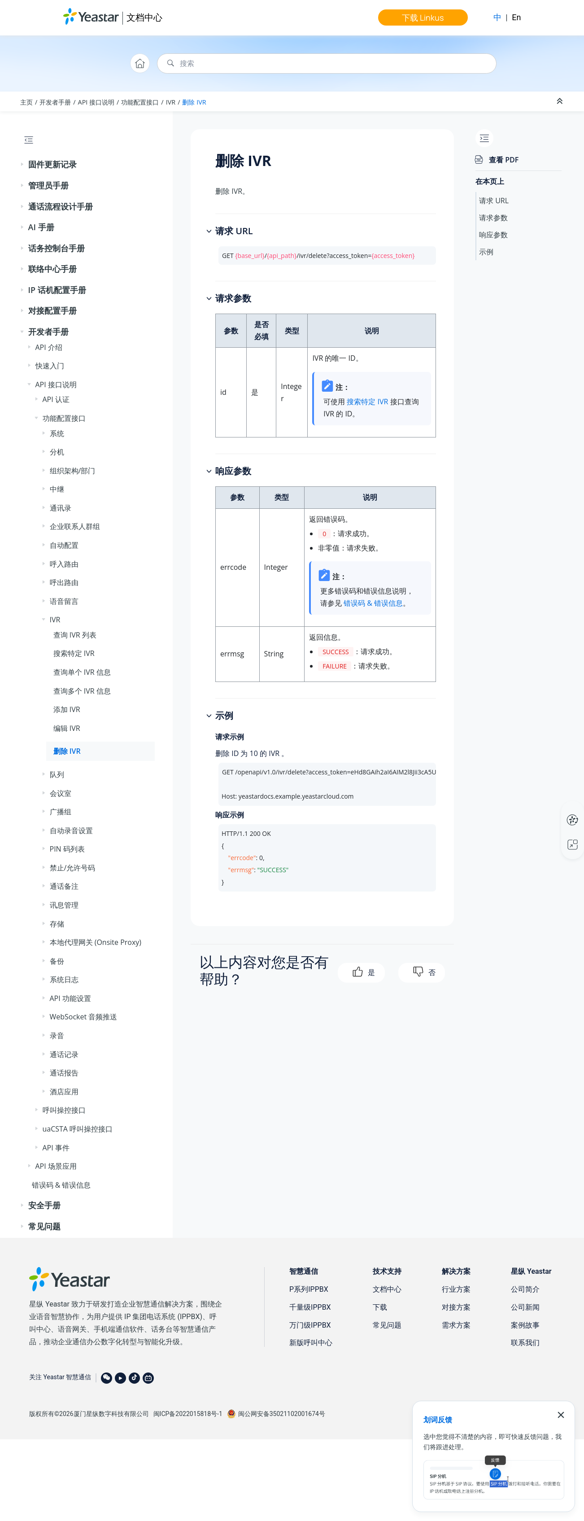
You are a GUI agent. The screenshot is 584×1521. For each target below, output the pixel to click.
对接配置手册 (52, 310)
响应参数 (493, 235)
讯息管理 (64, 905)
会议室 (60, 793)
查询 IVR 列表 (74, 635)
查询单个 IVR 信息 (82, 672)
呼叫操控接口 (64, 1110)
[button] (22, 165)
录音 (57, 1035)
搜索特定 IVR (74, 653)
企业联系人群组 (75, 526)
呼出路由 (64, 582)
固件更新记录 (52, 164)
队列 (57, 774)
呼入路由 (64, 564)
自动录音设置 (71, 830)
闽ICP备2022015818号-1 (187, 1413)
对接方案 (456, 1307)
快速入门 (49, 366)
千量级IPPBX (310, 1307)
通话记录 (64, 1054)
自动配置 (64, 545)
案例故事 (525, 1325)
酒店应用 (64, 1092)
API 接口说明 (96, 102)
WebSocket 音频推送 (84, 1017)
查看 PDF (504, 160)
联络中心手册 (52, 268)
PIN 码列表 (67, 849)
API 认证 (56, 399)
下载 (380, 1307)
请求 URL (494, 200)
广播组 (60, 812)
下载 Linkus (423, 17)
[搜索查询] (327, 63)
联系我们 (525, 1342)
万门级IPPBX (310, 1325)
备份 (57, 961)
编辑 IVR (66, 728)
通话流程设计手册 (60, 206)
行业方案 (456, 1289)
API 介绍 (48, 347)
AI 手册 (41, 227)
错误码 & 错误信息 (61, 1185)
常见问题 (44, 1226)
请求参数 (493, 218)
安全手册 (44, 1205)
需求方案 (456, 1325)
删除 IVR (194, 102)
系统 (57, 433)
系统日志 (64, 979)
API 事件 (56, 1148)
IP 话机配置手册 (57, 289)
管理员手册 (48, 185)
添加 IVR (66, 709)
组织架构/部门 (73, 471)
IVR (170, 102)
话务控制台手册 (56, 248)
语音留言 (64, 601)
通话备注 (64, 886)
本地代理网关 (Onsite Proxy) (96, 942)
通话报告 (64, 1073)
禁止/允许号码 (73, 868)
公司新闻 (525, 1307)
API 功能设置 (70, 998)
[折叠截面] (560, 101)
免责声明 (486, 1412)
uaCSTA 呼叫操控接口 (78, 1129)
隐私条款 (514, 1412)
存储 (57, 924)
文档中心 (144, 17)
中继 (57, 489)
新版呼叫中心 (310, 1342)
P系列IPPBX (308, 1289)
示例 (486, 252)
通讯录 (60, 508)
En (516, 17)
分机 (57, 452)
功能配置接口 (140, 102)
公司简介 (525, 1289)
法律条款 (542, 1412)
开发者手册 (55, 102)
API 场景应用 (56, 1166)
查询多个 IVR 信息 (82, 691)
